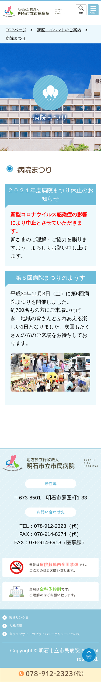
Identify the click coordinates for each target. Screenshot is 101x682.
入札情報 (15, 626)
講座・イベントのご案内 (59, 30)
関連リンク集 (19, 617)
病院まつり (16, 38)
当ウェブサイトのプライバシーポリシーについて (44, 634)
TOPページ (16, 30)
